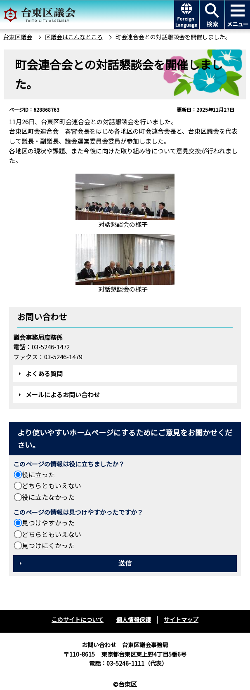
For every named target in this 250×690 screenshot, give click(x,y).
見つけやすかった (48, 523)
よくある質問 (44, 373)
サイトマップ (181, 619)
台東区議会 (17, 37)
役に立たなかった (48, 497)
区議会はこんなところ (74, 37)
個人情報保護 (133, 619)
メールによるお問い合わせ (63, 394)
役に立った (38, 474)
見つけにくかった (48, 545)
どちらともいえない (51, 485)
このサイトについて (78, 619)
